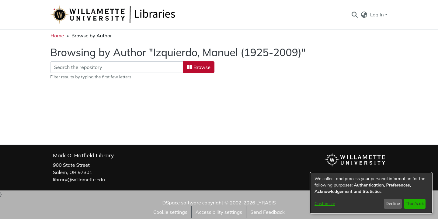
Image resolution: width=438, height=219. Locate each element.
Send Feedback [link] (267, 212)
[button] (354, 14)
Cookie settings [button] (170, 212)
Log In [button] (377, 15)
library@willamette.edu (79, 179)
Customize (325, 203)
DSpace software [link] (181, 203)
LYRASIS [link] (266, 203)
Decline (393, 203)
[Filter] (116, 67)
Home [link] (57, 36)
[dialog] (371, 193)
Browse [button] (198, 67)
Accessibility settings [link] (219, 212)
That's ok (414, 203)
